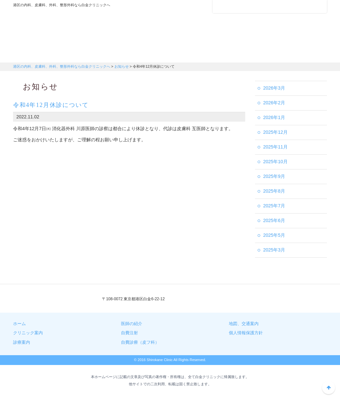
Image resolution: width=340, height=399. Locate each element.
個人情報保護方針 (246, 332)
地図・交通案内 (196, 54)
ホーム (19, 323)
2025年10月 (275, 161)
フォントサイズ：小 (300, 6)
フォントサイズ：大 (319, 6)
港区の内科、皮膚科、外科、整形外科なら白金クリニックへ (54, 28)
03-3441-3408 (218, 299)
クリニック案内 (39, 54)
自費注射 (248, 54)
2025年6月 (274, 220)
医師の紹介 (144, 54)
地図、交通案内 (244, 323)
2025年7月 (274, 205)
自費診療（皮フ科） (140, 342)
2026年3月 (274, 88)
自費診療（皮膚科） (301, 54)
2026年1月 (274, 117)
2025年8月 (274, 191)
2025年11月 (275, 146)
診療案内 (91, 54)
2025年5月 (274, 235)
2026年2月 (274, 102)
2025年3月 (274, 249)
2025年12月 (275, 132)
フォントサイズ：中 (309, 6)
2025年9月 (274, 176)
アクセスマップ (238, 6)
